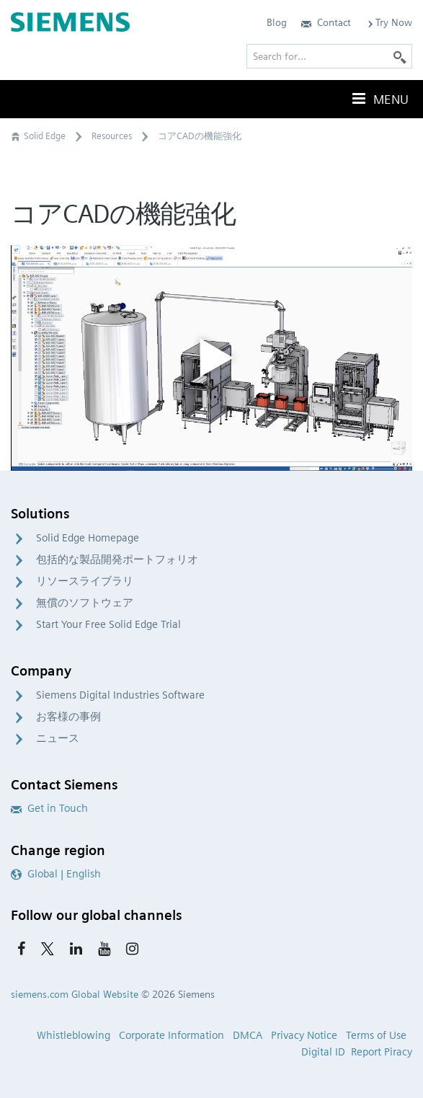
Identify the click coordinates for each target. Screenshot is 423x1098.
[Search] (399, 56)
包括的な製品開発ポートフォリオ (117, 559)
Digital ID (323, 1051)
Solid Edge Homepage (87, 537)
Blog (277, 22)
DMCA (247, 1035)
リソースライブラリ (84, 581)
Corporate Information (171, 1035)
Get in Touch (49, 808)
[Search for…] (329, 56)
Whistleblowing (73, 1035)
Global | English (56, 873)
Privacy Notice (304, 1035)
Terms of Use (376, 1035)
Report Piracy (381, 1051)
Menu (379, 99)
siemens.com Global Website (74, 994)
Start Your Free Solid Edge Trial (108, 624)
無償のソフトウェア (84, 602)
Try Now (388, 22)
